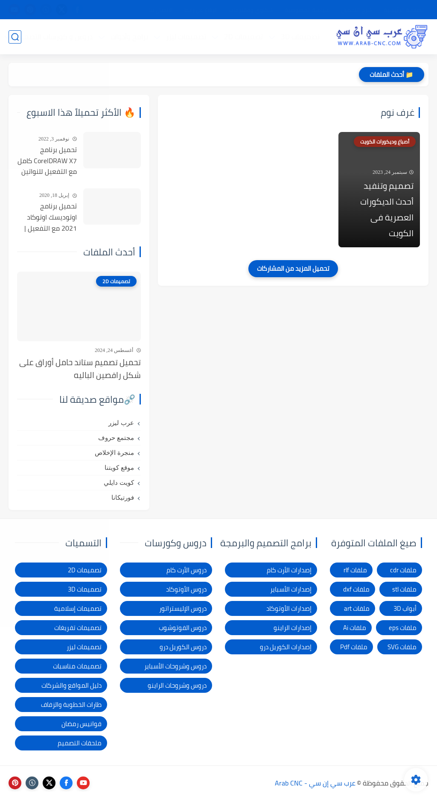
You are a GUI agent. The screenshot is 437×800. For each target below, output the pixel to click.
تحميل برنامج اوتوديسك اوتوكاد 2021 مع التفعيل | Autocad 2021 (50, 217)
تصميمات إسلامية (78, 608)
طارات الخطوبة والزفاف (71, 704)
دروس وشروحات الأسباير (175, 666)
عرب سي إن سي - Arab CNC (315, 783)
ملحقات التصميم (80, 743)
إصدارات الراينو (293, 627)
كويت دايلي (119, 482)
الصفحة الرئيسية (404, 9)
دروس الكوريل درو (183, 647)
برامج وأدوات (129, 37)
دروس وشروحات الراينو (177, 685)
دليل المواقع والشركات (71, 685)
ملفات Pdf (353, 647)
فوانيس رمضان (81, 724)
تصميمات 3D (300, 37)
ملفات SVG (402, 647)
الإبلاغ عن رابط (201, 9)
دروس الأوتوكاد (186, 589)
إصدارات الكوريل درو (286, 647)
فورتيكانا (122, 497)
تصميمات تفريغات (78, 627)
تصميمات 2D (243, 37)
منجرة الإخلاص (114, 452)
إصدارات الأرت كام (289, 570)
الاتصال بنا (161, 9)
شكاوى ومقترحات (251, 9)
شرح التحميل (357, 9)
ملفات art (357, 608)
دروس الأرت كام (186, 570)
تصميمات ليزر (186, 37)
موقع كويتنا (119, 467)
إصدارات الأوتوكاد (289, 608)
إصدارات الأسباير (291, 589)
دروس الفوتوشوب (183, 627)
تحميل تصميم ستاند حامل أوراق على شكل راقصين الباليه (80, 369)
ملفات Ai (354, 627)
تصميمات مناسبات (77, 666)
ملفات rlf (355, 570)
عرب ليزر (121, 422)
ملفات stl (404, 589)
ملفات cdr (403, 570)
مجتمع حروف (116, 437)
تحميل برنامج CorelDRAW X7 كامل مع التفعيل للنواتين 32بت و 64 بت (47, 161)
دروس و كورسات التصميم (55, 37)
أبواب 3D (405, 608)
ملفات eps (403, 627)
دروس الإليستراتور (183, 608)
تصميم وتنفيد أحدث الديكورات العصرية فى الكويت (387, 209)
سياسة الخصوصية (307, 9)
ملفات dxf (356, 589)
